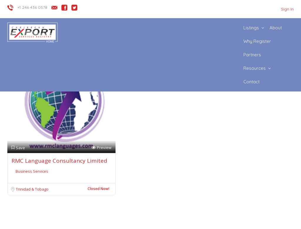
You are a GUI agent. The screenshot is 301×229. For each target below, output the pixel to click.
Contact (251, 81)
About (276, 27)
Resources (254, 68)
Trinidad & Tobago (32, 189)
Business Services (32, 171)
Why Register (257, 41)
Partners (252, 54)
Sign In (287, 9)
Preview (101, 147)
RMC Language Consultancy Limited (59, 160)
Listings (251, 27)
